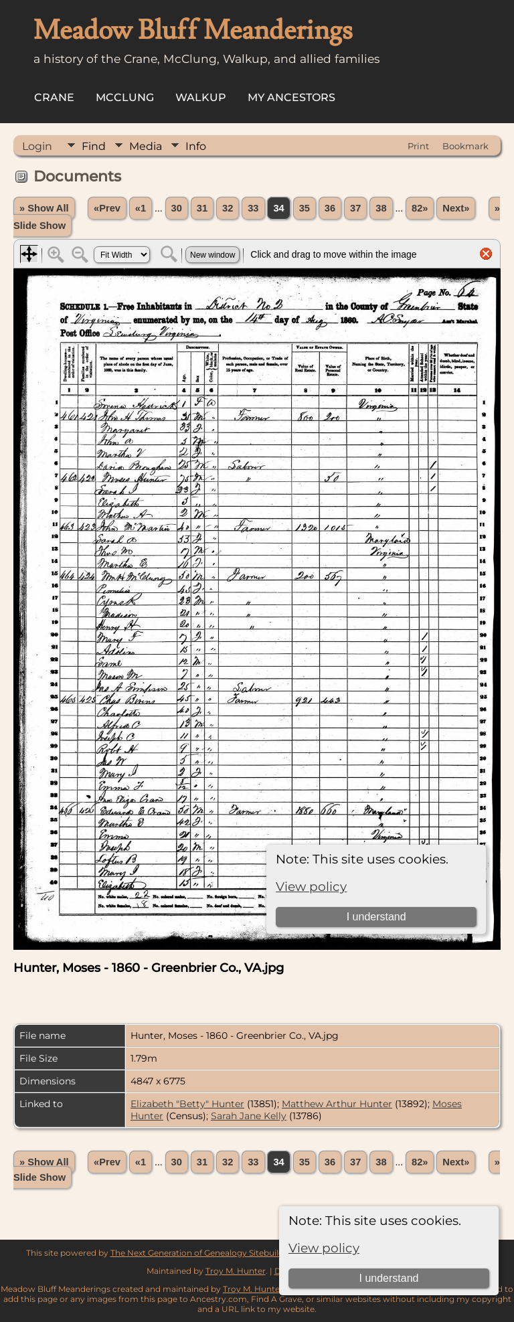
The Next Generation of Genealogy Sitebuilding (203, 1253)
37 (355, 208)
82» (420, 208)
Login (37, 146)
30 (176, 208)
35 (304, 208)
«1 (140, 208)
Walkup (200, 97)
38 (380, 208)
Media (145, 146)
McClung (125, 97)
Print (418, 146)
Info (195, 146)
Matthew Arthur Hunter (337, 1104)
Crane (54, 97)
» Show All (44, 208)
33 (253, 208)
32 (227, 208)
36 (330, 208)
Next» (455, 208)
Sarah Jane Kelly (248, 1116)
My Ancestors (291, 97)
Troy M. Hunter (235, 1271)
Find (94, 146)
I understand (388, 1278)
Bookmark (465, 146)
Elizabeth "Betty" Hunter (187, 1104)
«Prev (107, 208)
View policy (323, 1248)
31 (202, 208)
